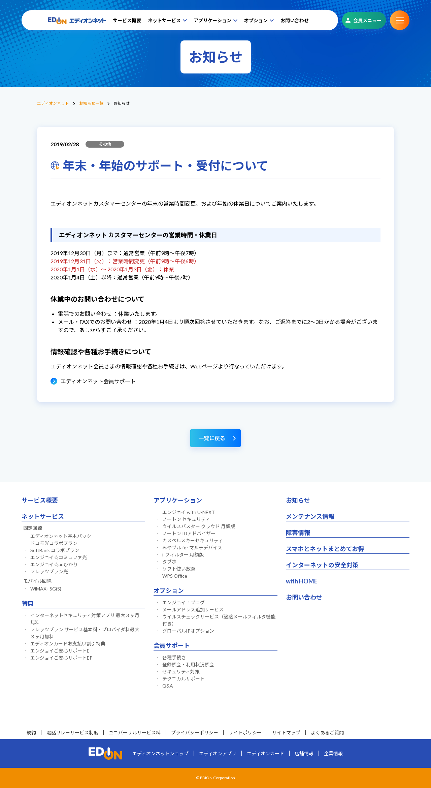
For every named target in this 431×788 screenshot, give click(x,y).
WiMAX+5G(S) (45, 589)
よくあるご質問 (327, 732)
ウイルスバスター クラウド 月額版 (198, 526)
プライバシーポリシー (194, 732)
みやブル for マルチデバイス (192, 547)
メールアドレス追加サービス (193, 609)
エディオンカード (265, 753)
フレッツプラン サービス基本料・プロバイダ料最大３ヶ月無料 (84, 633)
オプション (256, 20)
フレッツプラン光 (49, 571)
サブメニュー (399, 20)
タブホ (169, 562)
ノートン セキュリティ (186, 519)
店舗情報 (304, 753)
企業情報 (333, 753)
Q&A (167, 686)
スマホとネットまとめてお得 (325, 548)
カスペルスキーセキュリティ (192, 540)
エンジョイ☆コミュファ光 (58, 557)
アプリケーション (212, 20)
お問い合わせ (294, 20)
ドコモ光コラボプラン (53, 543)
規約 (31, 732)
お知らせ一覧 (91, 103)
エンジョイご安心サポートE (60, 651)
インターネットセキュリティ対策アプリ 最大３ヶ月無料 (84, 618)
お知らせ (298, 500)
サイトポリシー (245, 732)
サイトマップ (286, 732)
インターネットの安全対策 (322, 565)
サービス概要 (127, 20)
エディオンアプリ (217, 753)
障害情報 (298, 532)
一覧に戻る (211, 438)
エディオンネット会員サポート (98, 381)
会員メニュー (367, 20)
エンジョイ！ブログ (183, 602)
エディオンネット (53, 103)
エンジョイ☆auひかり (54, 564)
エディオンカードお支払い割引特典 (67, 643)
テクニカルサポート (183, 678)
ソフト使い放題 (178, 569)
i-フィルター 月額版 (183, 554)
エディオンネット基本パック (60, 536)
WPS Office (174, 576)
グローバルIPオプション (188, 631)
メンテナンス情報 (310, 516)
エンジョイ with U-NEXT (188, 512)
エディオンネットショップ (160, 753)
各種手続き (174, 657)
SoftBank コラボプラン (54, 550)
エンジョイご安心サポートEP (61, 658)
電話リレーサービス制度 (72, 732)
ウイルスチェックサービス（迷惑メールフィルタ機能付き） (218, 620)
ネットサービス (164, 20)
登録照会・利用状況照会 (188, 664)
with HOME (302, 581)
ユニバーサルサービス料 (135, 732)
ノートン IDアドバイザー (189, 533)
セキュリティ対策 (181, 671)
